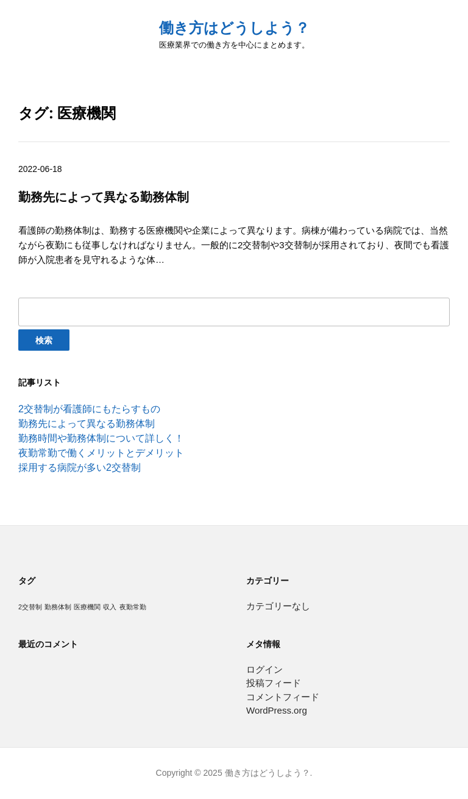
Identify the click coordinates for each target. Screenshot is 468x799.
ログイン (264, 669)
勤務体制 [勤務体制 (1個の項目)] (57, 607)
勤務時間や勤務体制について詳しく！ (101, 438)
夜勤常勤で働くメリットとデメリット (101, 453)
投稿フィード (273, 683)
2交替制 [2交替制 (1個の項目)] (30, 607)
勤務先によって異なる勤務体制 (86, 423)
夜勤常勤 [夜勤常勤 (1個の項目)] (132, 607)
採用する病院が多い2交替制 (79, 467)
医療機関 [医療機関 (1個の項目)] (87, 607)
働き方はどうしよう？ (234, 28)
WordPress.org (276, 710)
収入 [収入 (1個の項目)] (109, 607)
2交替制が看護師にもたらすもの (89, 409)
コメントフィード (282, 697)
